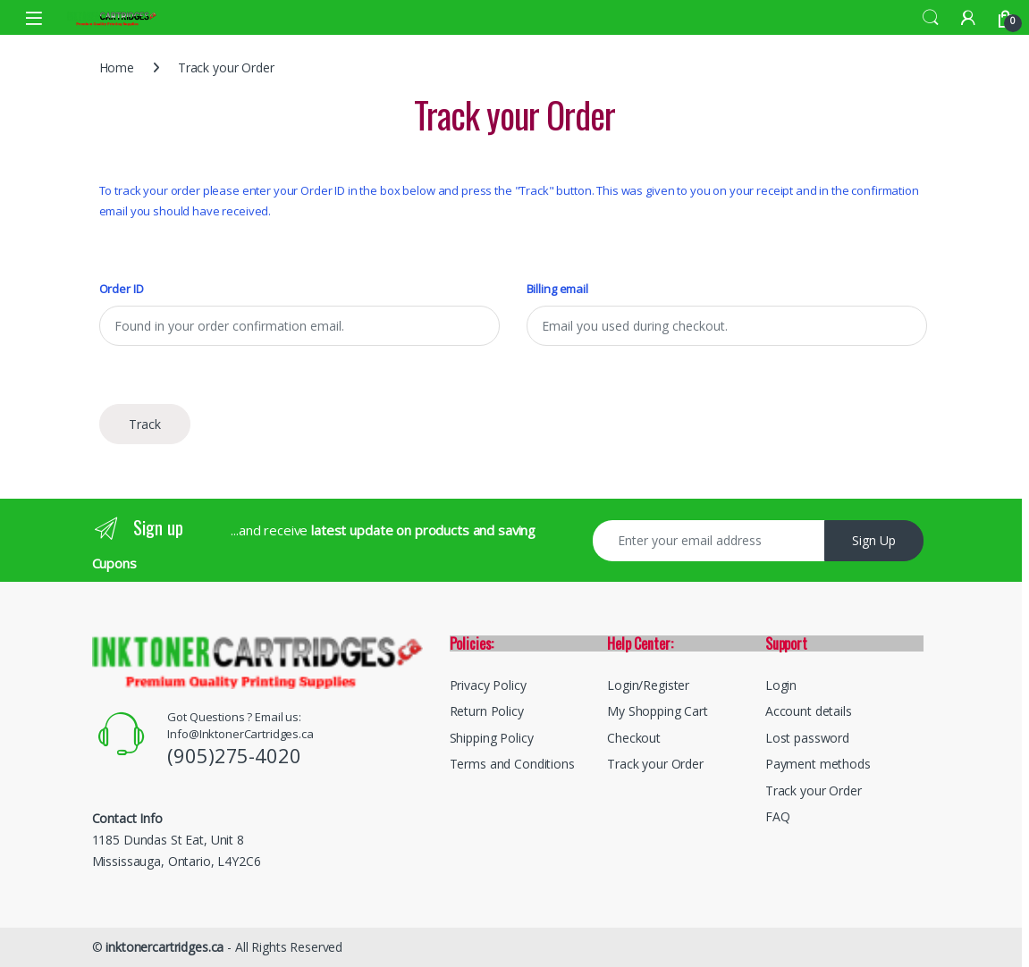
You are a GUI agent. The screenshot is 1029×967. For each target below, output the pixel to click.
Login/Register (648, 685)
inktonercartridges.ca (164, 946)
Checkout (634, 737)
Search (930, 18)
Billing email (557, 289)
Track (145, 424)
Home (116, 67)
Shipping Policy (492, 737)
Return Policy (487, 710)
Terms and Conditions (512, 763)
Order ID (121, 289)
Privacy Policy (488, 685)
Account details (808, 710)
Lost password (807, 737)
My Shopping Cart (657, 710)
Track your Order (655, 763)
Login (781, 685)
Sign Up (874, 540)
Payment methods (818, 763)
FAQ (777, 816)
